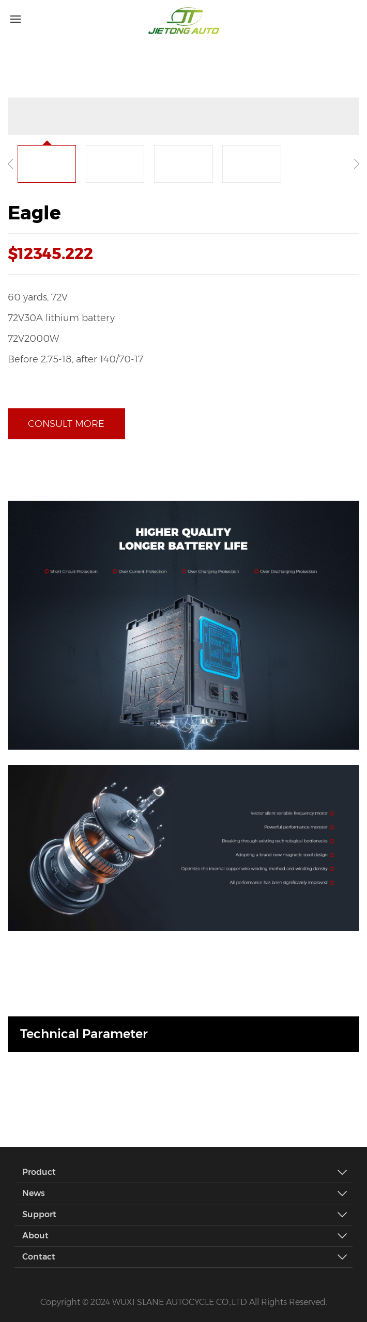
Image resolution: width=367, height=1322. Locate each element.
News (187, 1193)
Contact (187, 1257)
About (187, 1235)
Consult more (66, 423)
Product (187, 1172)
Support (187, 1214)
